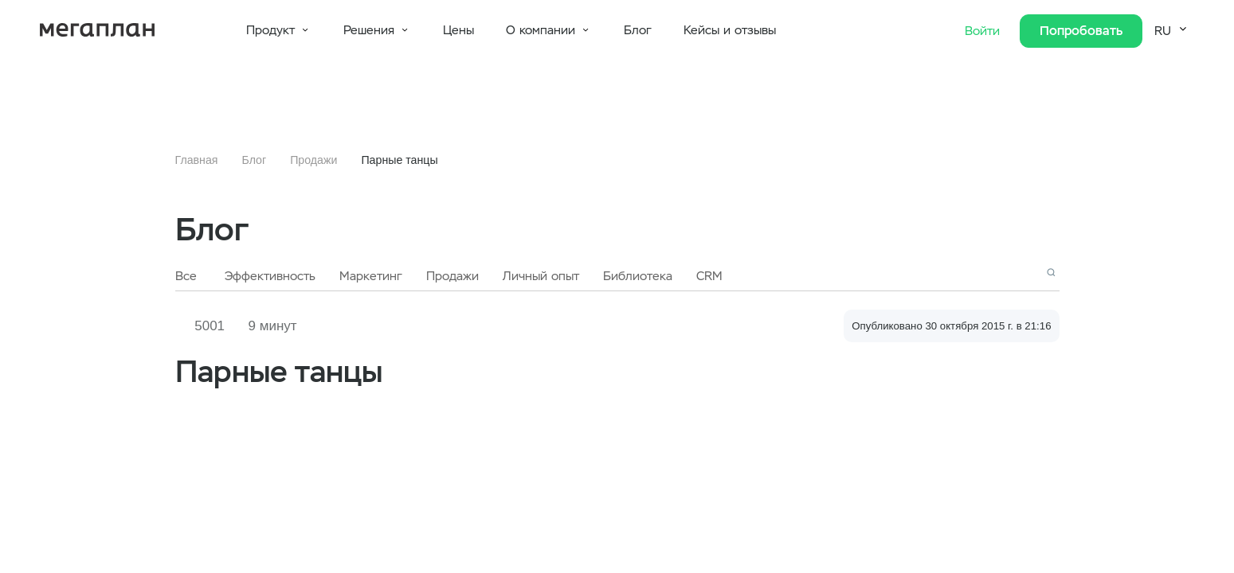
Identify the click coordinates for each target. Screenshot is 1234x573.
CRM (709, 276)
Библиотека (637, 276)
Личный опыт (541, 276)
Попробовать (1081, 30)
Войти (984, 31)
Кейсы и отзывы (730, 30)
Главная (196, 160)
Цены (458, 30)
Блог (638, 30)
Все (186, 276)
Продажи (313, 160)
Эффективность (270, 276)
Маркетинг (370, 276)
